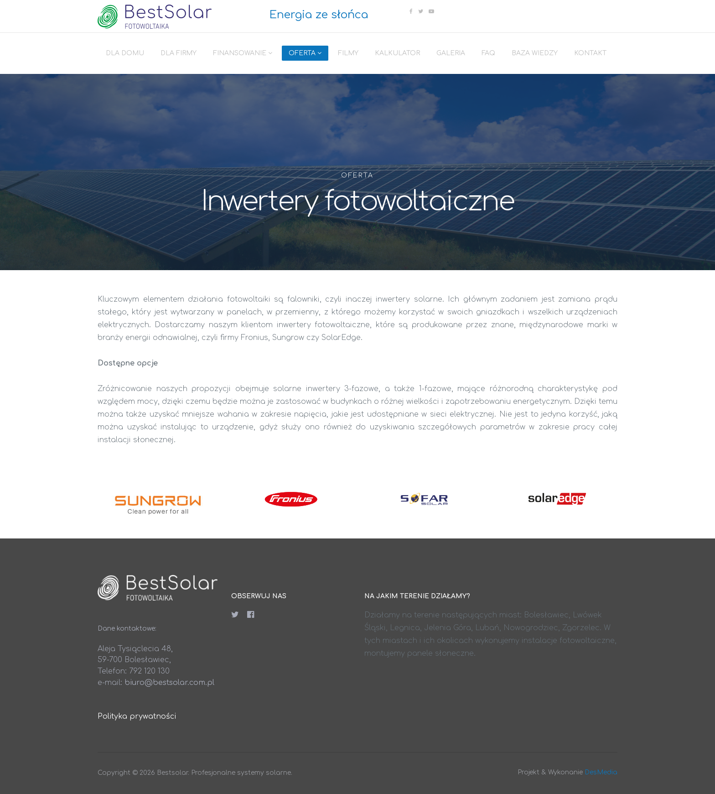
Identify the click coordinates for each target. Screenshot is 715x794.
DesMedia (601, 772)
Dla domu (125, 53)
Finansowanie (239, 53)
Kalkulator (397, 53)
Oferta (302, 53)
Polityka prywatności (137, 716)
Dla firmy (179, 53)
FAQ (488, 53)
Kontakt (590, 53)
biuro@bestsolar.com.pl (169, 683)
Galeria (450, 53)
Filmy (348, 53)
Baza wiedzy (535, 53)
